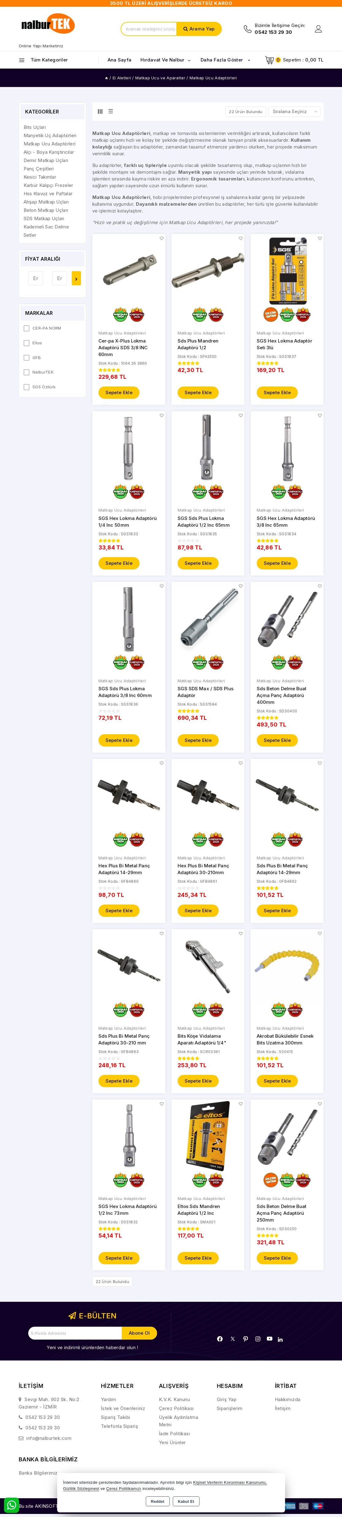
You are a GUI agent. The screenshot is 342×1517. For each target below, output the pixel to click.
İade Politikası (174, 1437)
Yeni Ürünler (172, 1446)
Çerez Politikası (176, 1412)
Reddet (157, 1501)
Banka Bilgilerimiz (38, 1476)
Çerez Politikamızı (123, 1488)
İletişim (283, 1412)
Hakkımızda (288, 1403)
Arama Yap (202, 29)
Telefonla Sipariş (119, 1429)
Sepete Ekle (119, 393)
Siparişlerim (230, 1412)
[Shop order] (294, 111)
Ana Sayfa (120, 60)
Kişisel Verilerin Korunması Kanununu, (230, 1482)
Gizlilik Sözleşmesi (81, 1488)
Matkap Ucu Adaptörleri (122, 333)
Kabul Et (186, 1501)
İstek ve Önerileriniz (123, 1412)
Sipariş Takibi (115, 1421)
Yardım (108, 1403)
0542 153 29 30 (42, 1421)
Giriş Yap (227, 1403)
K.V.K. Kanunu (174, 1403)
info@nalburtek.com (48, 1441)
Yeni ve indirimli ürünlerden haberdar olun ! (92, 1351)
